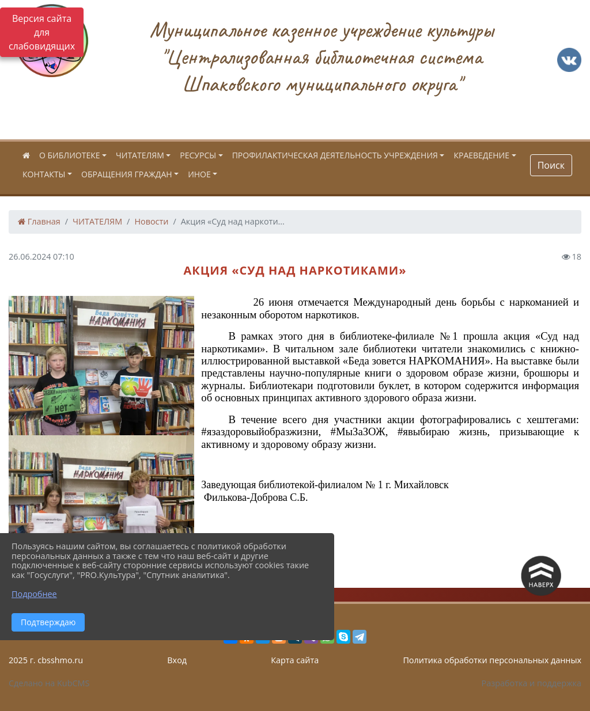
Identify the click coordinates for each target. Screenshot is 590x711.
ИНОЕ (199, 174)
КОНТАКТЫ (43, 174)
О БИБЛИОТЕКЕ (69, 155)
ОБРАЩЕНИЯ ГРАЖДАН (126, 174)
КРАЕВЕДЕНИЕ (481, 155)
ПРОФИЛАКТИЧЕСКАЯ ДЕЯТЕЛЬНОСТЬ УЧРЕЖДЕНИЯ (335, 155)
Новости (151, 221)
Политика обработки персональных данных (492, 660)
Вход (177, 660)
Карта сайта (295, 660)
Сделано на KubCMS (49, 683)
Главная (39, 221)
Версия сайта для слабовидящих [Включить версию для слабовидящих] (42, 32)
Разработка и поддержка (531, 683)
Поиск (551, 165)
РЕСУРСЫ (198, 155)
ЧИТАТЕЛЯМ (140, 155)
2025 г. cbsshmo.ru (46, 660)
